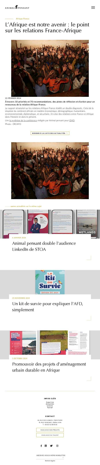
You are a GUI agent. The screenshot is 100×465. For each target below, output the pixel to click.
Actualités (50, 404)
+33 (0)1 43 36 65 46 (51, 425)
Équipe (50, 408)
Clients (50, 406)
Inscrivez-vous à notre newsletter (50, 455)
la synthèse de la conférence (23, 121)
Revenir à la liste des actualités (48, 133)
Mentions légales (50, 461)
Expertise (50, 402)
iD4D (71, 121)
